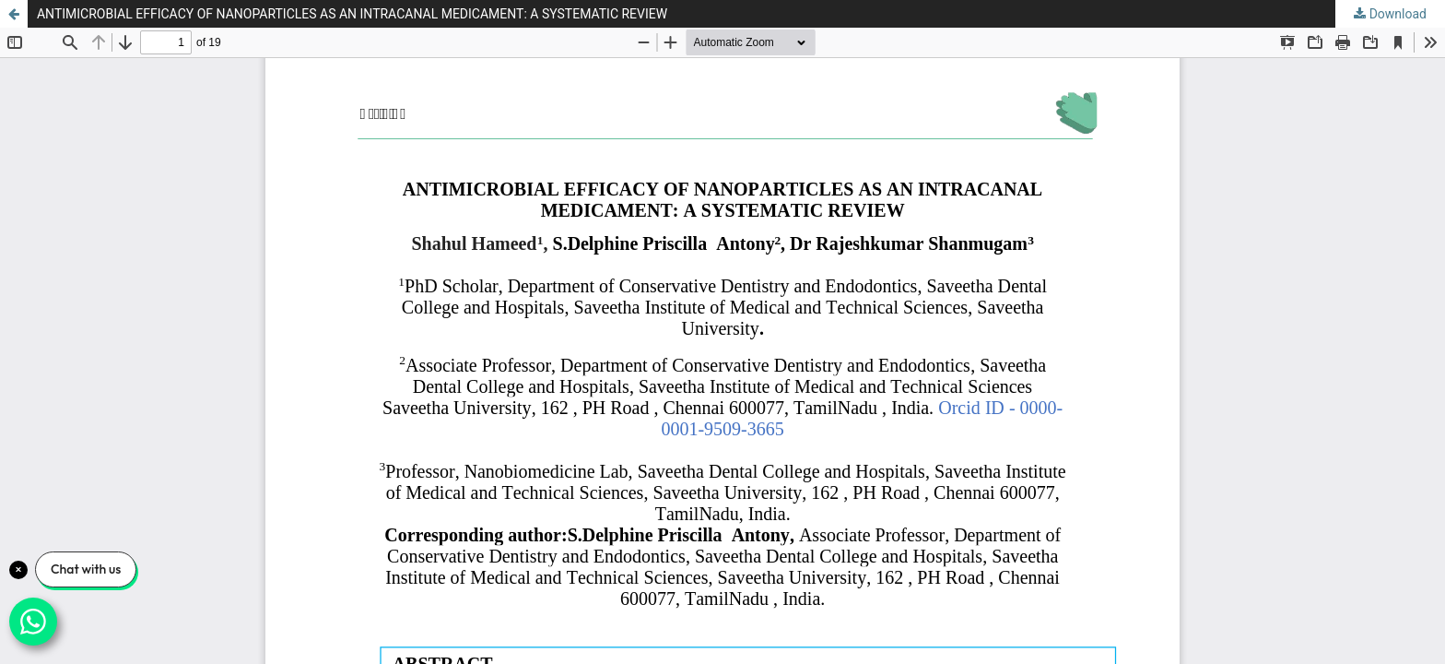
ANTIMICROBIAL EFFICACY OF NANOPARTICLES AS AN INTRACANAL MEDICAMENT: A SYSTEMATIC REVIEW (352, 13)
